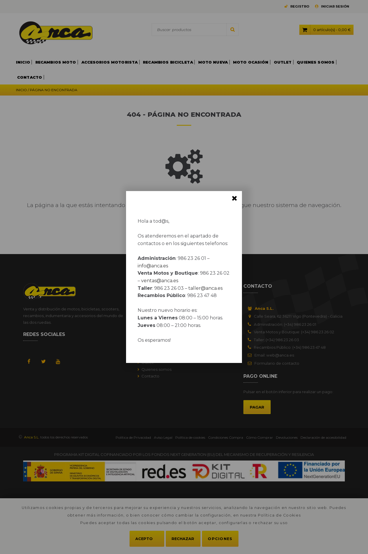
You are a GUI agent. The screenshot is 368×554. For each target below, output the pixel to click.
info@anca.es (153, 266)
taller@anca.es (205, 288)
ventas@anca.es (159, 280)
